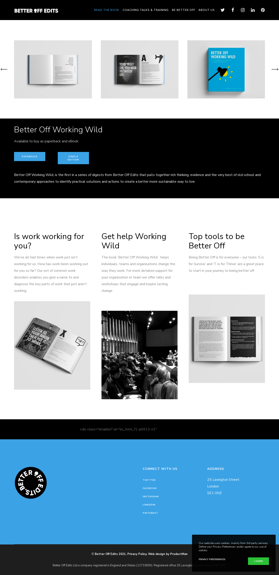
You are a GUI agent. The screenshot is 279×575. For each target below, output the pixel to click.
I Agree (258, 561)
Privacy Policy (137, 554)
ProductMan (179, 554)
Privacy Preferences (212, 559)
